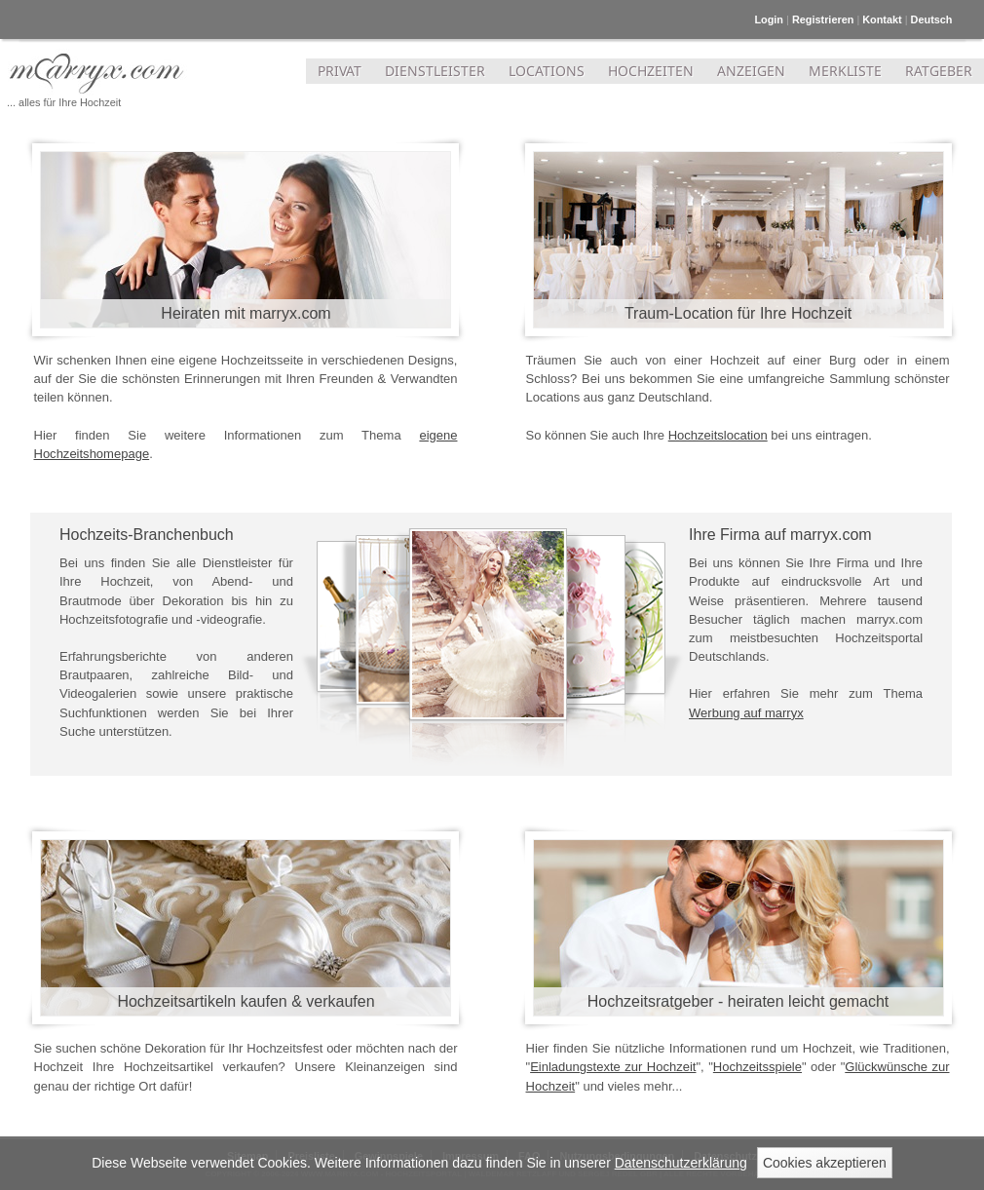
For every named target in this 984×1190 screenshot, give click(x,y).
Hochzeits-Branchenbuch (146, 535)
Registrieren (822, 19)
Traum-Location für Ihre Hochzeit (738, 313)
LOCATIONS (547, 70)
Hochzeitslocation (718, 435)
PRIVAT (339, 70)
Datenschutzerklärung (681, 1163)
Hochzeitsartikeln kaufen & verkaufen (245, 1001)
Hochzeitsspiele (757, 1066)
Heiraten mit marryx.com (245, 313)
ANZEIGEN (751, 70)
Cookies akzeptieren (825, 1163)
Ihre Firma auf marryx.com (780, 535)
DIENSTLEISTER (435, 70)
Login (768, 19)
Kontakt (881, 19)
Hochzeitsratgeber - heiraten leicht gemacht (738, 1001)
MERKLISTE (845, 70)
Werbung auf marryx (746, 713)
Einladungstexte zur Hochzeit (613, 1066)
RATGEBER (938, 70)
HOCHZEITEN (651, 70)
